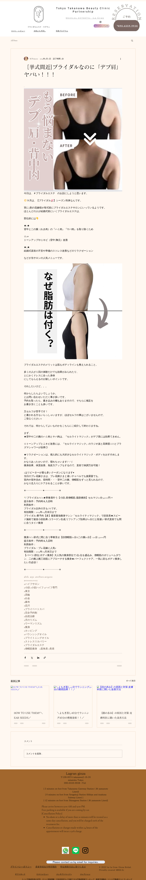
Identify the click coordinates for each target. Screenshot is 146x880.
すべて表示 (131, 681)
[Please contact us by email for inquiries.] (75, 862)
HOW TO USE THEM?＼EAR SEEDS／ (28, 715)
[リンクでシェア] (44, 657)
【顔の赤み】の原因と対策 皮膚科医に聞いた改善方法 (116, 715)
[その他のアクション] (120, 58)
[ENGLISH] (102, 26)
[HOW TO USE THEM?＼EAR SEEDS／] (30, 696)
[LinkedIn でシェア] (38, 657)
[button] (132, 40)
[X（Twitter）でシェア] (31, 657)
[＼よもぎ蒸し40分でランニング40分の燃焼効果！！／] (73, 696)
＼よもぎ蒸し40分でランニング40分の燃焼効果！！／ (73, 715)
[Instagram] (100, 22)
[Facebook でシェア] (25, 657)
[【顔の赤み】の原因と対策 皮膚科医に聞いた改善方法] (116, 696)
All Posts (14, 40)
